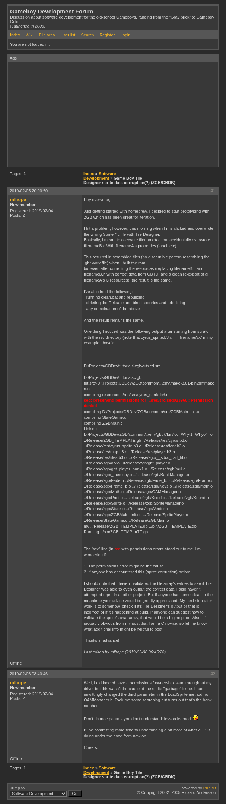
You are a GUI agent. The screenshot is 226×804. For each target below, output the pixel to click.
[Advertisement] (117, 114)
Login (125, 35)
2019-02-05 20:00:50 (29, 191)
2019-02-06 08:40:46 (29, 674)
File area (47, 35)
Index (15, 35)
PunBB (209, 788)
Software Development (99, 175)
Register (107, 35)
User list (68, 35)
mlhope (18, 199)
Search (87, 35)
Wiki (30, 35)
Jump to (46, 791)
